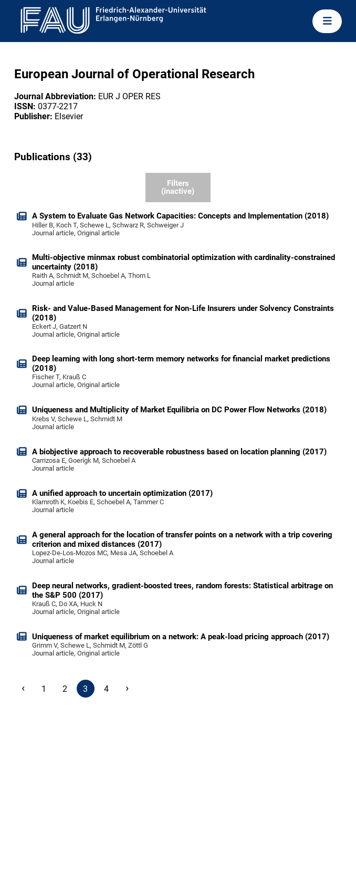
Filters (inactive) (177, 187)
